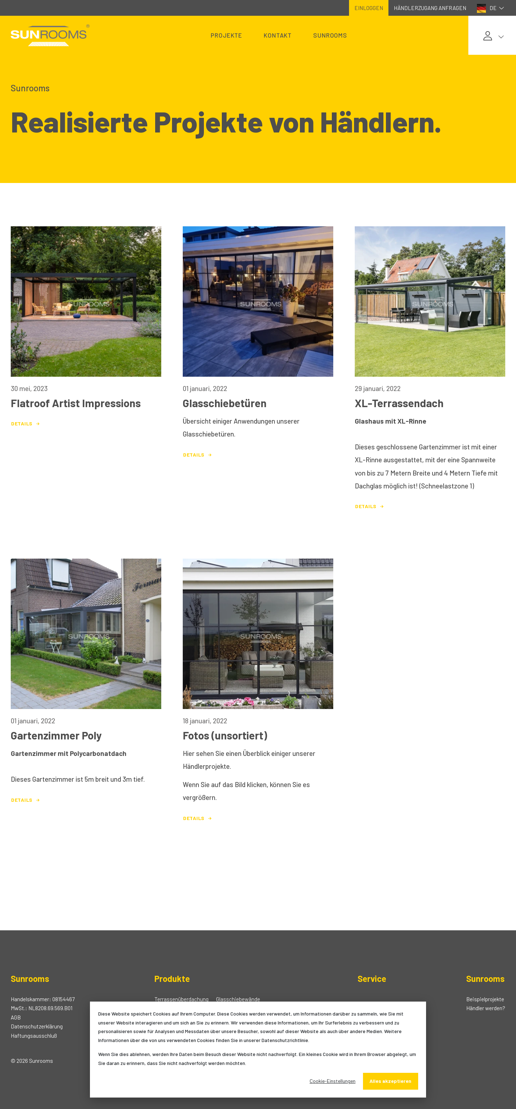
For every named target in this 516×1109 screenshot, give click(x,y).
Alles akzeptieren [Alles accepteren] (390, 1081)
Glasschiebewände (238, 999)
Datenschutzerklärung (37, 1026)
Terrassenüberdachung (181, 999)
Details (26, 423)
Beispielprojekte (485, 999)
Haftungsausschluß (34, 1035)
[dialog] (258, 1050)
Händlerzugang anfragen (430, 8)
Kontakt (278, 35)
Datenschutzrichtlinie (285, 1040)
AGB (16, 1017)
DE (491, 8)
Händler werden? (485, 1008)
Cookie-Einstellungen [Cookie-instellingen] (332, 1081)
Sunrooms (330, 35)
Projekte (226, 35)
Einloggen (368, 8)
